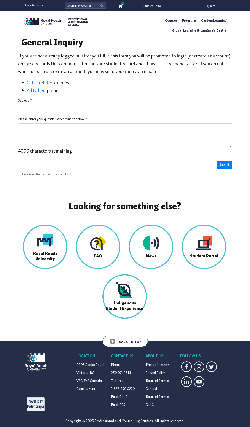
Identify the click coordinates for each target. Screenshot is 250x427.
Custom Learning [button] (214, 20)
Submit (224, 164)
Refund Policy (155, 372)
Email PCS (118, 404)
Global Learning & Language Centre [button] (199, 30)
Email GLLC (119, 396)
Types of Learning (159, 364)
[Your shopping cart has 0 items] (120, 6)
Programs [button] (189, 20)
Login (208, 6)
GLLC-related (40, 82)
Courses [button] (171, 20)
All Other (36, 90)
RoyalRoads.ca (34, 5)
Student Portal (152, 6)
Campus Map (85, 388)
